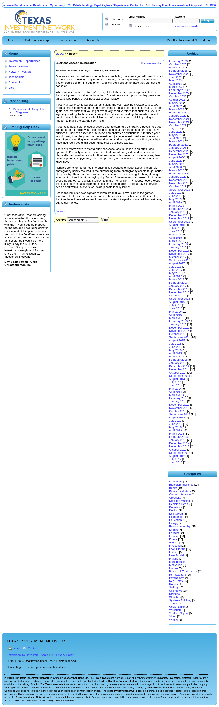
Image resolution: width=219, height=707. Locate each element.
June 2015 (175, 346)
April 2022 (175, 106)
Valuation (175, 610)
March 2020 (176, 170)
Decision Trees (178, 504)
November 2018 (179, 218)
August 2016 (177, 302)
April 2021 (175, 138)
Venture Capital (179, 613)
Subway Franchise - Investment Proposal (179, 5)
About (44, 654)
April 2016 (175, 314)
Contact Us (16, 82)
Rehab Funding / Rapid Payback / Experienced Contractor (110, 5)
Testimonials (16, 77)
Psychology (176, 577)
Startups (174, 593)
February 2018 (178, 244)
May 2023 (175, 80)
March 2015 (176, 356)
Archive (61, 219)
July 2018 (175, 228)
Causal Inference (180, 494)
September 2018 (179, 221)
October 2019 (177, 186)
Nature (173, 568)
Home (11, 40)
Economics (176, 516)
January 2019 (177, 212)
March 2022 (176, 109)
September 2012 (179, 452)
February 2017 (178, 282)
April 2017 (175, 276)
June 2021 (175, 131)
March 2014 (176, 395)
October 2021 (177, 125)
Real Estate (176, 581)
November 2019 (179, 183)
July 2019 (175, 192)
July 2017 (175, 266)
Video (172, 616)
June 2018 (175, 231)
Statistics (175, 597)
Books (173, 488)
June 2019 (175, 196)
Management (177, 561)
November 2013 (179, 407)
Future (173, 539)
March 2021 (176, 141)
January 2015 (177, 363)
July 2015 (175, 343)
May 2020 (175, 163)
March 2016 (176, 318)
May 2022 (175, 102)
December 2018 (179, 215)
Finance (174, 536)
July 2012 (175, 459)
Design (173, 510)
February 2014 (178, 398)
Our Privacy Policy (62, 654)
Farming (174, 532)
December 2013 (179, 404)
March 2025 (176, 67)
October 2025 (177, 64)
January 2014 (177, 401)
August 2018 (177, 224)
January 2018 (177, 247)
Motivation (175, 565)
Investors (65, 40)
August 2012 (177, 456)
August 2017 (177, 263)
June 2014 (175, 385)
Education (175, 520)
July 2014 (175, 382)
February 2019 (178, 208)
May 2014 (175, 388)
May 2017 (175, 273)
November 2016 (179, 292)
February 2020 (178, 173)
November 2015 (179, 330)
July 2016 (175, 305)
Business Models (180, 491)
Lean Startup (177, 549)
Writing (173, 619)
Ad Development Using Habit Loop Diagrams (27, 110)
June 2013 (175, 424)
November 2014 (179, 369)
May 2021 (175, 135)
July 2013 (175, 420)
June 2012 (175, 462)
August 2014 (177, 379)
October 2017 (177, 257)
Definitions (175, 507)
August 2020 (177, 157)
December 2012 (179, 443)
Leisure (174, 552)
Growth (173, 542)
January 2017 (177, 285)
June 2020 (175, 160)
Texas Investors (18, 66)
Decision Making (179, 500)
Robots (173, 584)
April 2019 (175, 202)
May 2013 (175, 427)
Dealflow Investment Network (186, 40)
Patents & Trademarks (183, 571)
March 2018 (176, 241)
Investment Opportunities (24, 61)
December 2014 (179, 366)
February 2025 (178, 70)
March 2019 (176, 205)
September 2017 (179, 260)
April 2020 (175, 167)
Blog (11, 87)
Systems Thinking (180, 600)
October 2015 (177, 334)
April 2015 (175, 353)
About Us (93, 40)
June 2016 (175, 308)
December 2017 (179, 250)
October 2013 (177, 411)
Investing (175, 545)
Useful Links (177, 606)
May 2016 (175, 311)
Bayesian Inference (181, 484)
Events (173, 529)
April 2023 (175, 83)
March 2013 (176, 433)
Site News (175, 590)
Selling (173, 587)
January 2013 (177, 440)
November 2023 (179, 74)
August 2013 (177, 417)
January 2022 (177, 115)
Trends (173, 603)
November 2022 (179, 93)
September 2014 (179, 375)
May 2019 (175, 199)
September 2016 (179, 298)
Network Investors (20, 71)
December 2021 (179, 119)
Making (173, 558)
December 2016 (179, 289)
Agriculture (176, 481)
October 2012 (177, 449)
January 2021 (177, 147)
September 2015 (179, 337)
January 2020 (177, 176)
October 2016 (177, 295)
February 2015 (178, 359)
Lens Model (176, 555)
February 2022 (178, 112)
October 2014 (177, 372)
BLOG (60, 53)
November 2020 (179, 154)
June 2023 (175, 77)
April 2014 (175, 391)
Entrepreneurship (180, 526)
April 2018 (175, 237)
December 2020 (179, 151)
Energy (173, 523)
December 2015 (179, 327)
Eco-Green (176, 513)
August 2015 (177, 340)
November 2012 (179, 446)
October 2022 (177, 96)
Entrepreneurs (34, 40)
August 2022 (177, 99)
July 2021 (175, 128)
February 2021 (178, 144)
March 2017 (176, 279)
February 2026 (178, 61)
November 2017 (179, 253)
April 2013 (175, 430)
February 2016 (178, 321)
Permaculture (177, 574)
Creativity (175, 497)
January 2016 (177, 324)
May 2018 (175, 234)
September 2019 (179, 189)
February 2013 (178, 436)
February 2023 (178, 90)
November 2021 (179, 122)
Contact (33, 648)
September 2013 (179, 414)
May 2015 (175, 350)
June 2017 (175, 269)
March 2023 (176, 86)
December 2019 (179, 180)
